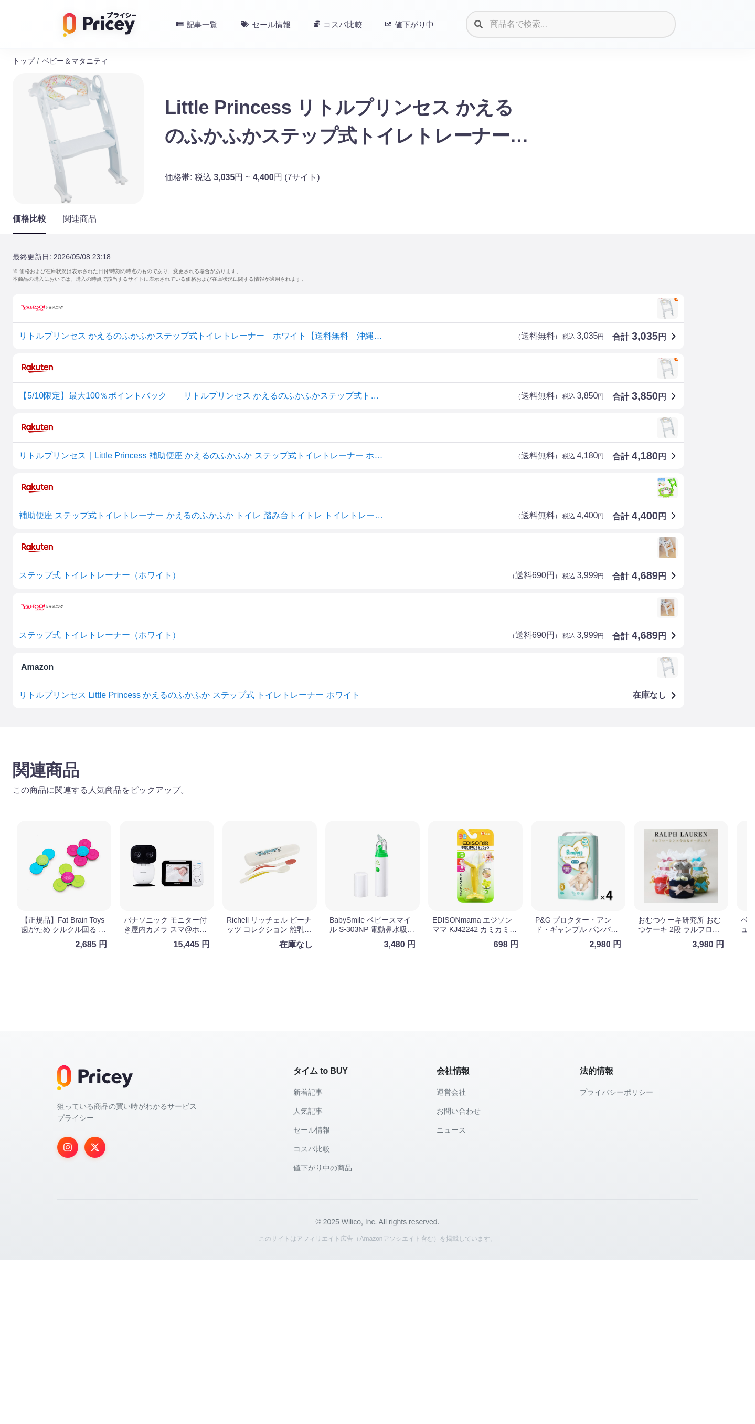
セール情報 (311, 1294)
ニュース (451, 1294)
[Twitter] (94, 1311)
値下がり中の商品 (322, 1331)
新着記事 (308, 1256)
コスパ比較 (311, 1312)
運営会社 (451, 1256)
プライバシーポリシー (616, 1256)
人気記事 (308, 1275)
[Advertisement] (327, 817)
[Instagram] (67, 1311)
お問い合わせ (459, 1275)
